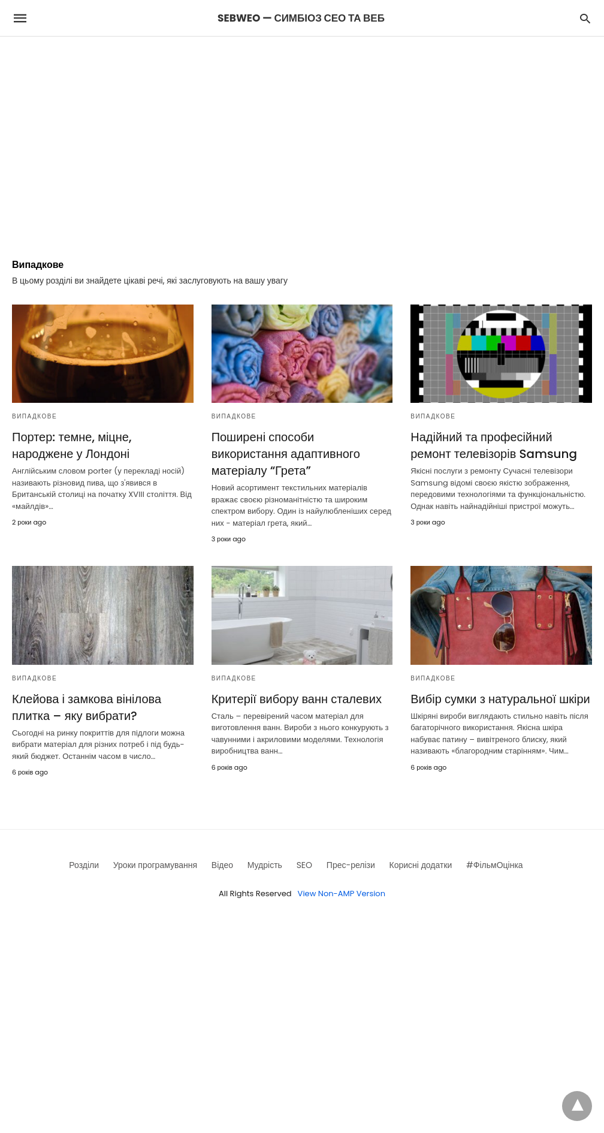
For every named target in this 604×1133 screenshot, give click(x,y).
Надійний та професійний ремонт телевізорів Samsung (493, 445)
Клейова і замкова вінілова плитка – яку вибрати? (86, 707)
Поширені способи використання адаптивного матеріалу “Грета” (286, 454)
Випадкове (34, 416)
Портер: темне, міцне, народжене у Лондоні (71, 445)
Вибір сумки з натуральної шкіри (500, 699)
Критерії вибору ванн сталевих (297, 699)
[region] (302, 138)
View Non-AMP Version (341, 893)
